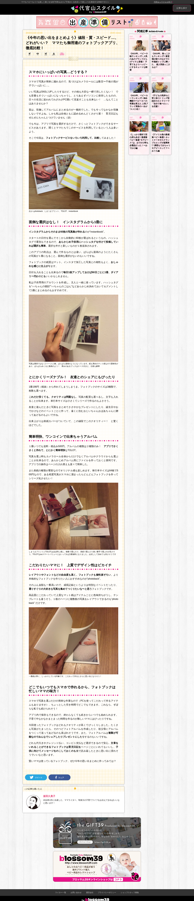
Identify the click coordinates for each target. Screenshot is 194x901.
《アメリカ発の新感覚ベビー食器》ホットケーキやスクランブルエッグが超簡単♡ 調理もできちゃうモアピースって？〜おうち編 (161, 142)
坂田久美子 (49, 796)
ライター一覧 (60, 892)
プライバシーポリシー (107, 892)
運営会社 (89, 892)
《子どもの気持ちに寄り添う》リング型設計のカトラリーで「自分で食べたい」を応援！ (160, 100)
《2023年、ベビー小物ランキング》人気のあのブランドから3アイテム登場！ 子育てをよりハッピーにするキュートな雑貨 (139, 61)
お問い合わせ (76, 892)
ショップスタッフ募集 (130, 892)
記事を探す (182, 8)
